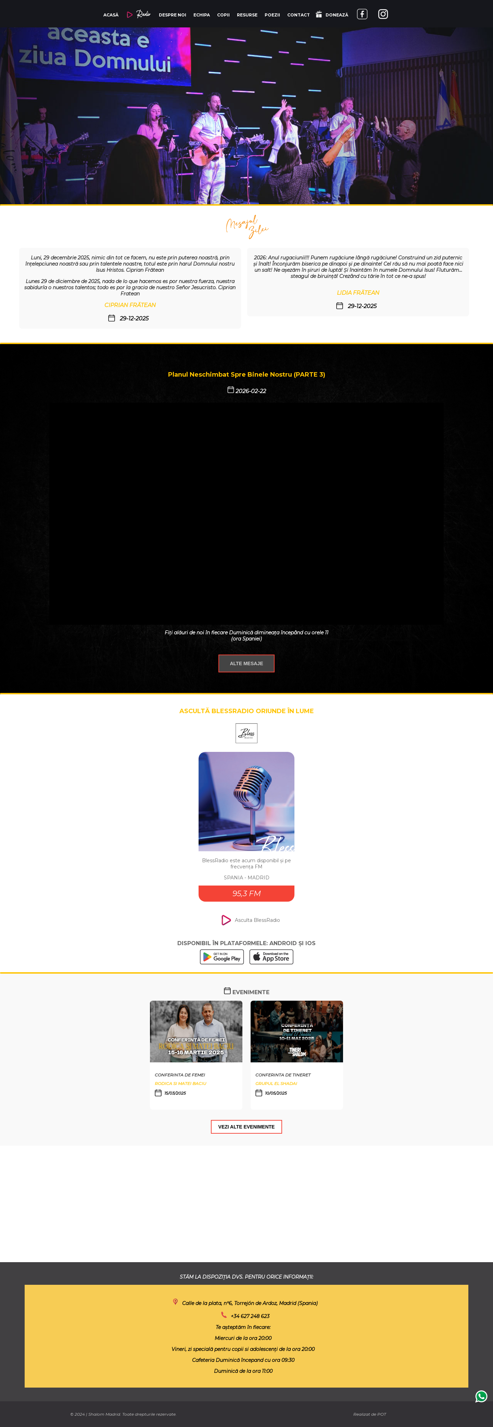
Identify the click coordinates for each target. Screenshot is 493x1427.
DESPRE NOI (172, 14)
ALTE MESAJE (246, 663)
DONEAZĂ (332, 14)
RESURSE (247, 14)
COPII (223, 14)
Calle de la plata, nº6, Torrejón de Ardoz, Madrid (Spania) (250, 1303)
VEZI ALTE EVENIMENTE (246, 1127)
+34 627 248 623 (250, 1316)
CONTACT (298, 14)
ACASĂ (110, 14)
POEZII (272, 14)
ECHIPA (201, 14)
